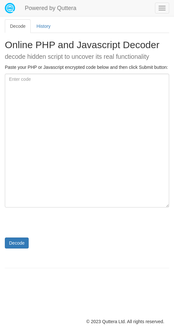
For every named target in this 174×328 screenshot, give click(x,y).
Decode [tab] (17, 26)
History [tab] (43, 26)
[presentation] (54, 225)
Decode (16, 243)
